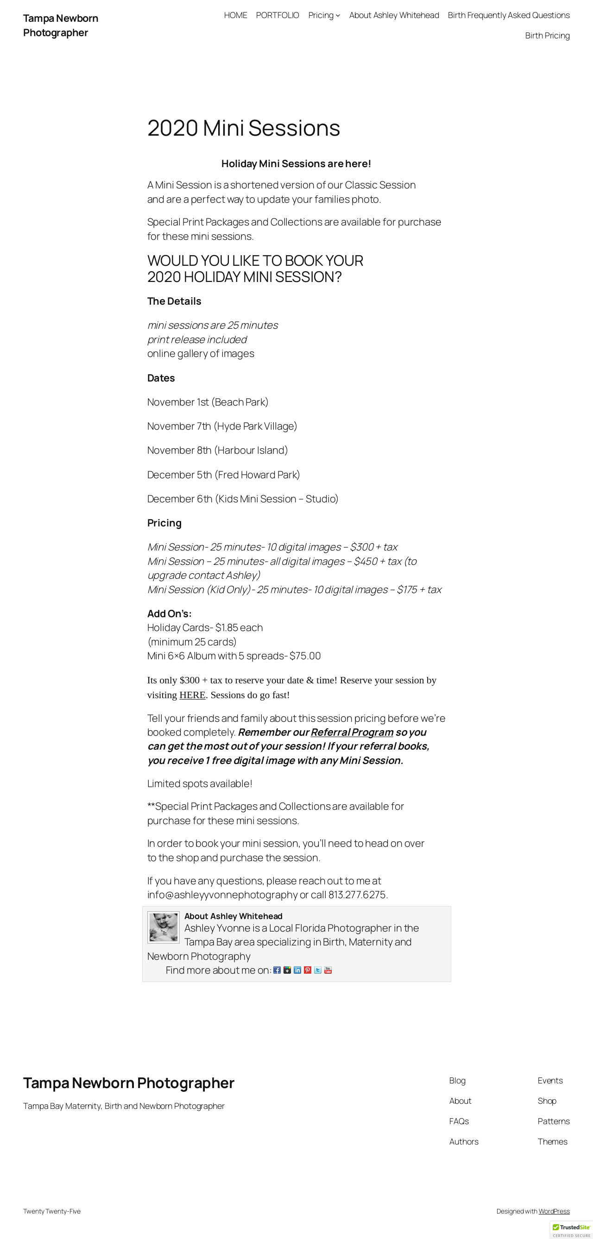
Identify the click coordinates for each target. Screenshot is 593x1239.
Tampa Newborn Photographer (61, 25)
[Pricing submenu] (338, 15)
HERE (192, 695)
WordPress (554, 1211)
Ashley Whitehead (246, 915)
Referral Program (351, 732)
